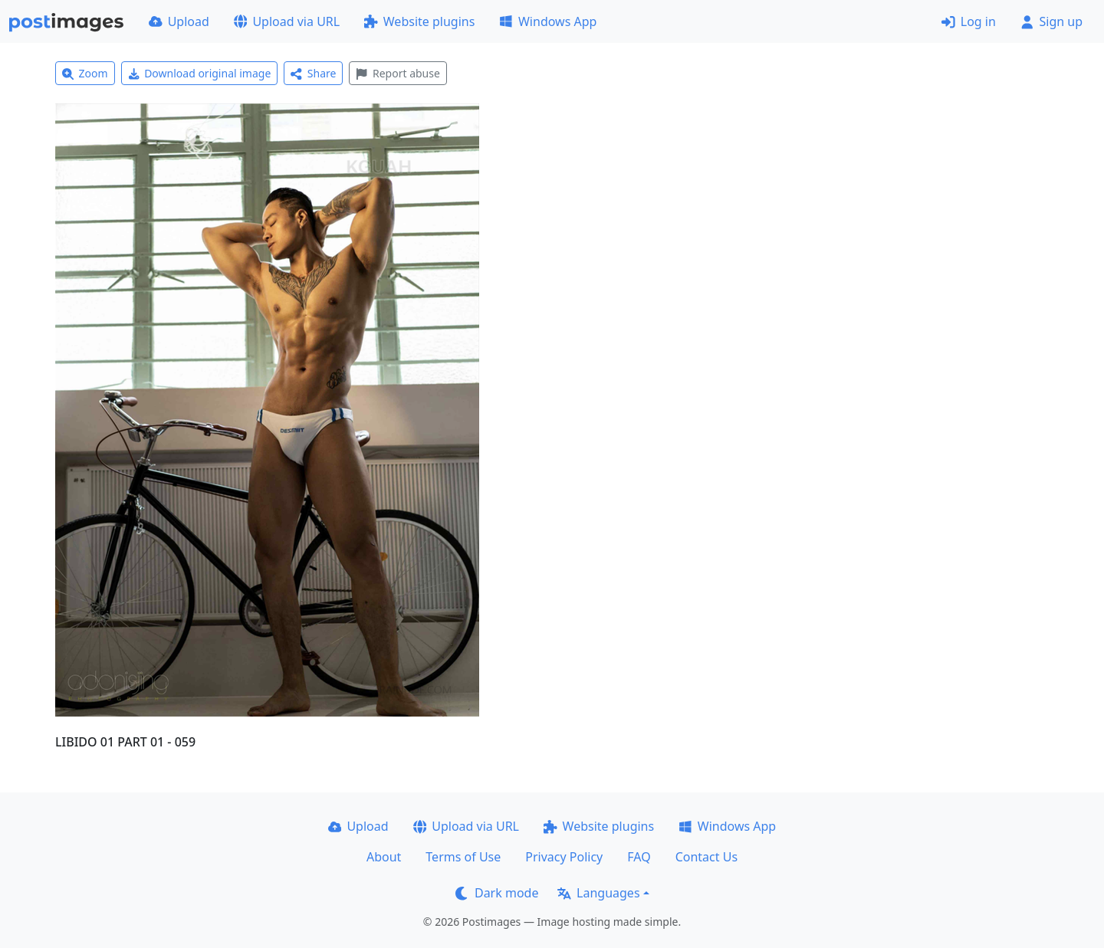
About (383, 856)
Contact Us (706, 856)
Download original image (199, 73)
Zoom (85, 73)
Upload (179, 21)
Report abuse (397, 73)
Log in (968, 21)
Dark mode (496, 892)
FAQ (638, 856)
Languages (598, 892)
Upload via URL (287, 21)
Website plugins (419, 21)
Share (313, 73)
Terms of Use (463, 856)
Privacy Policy (564, 856)
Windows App (547, 21)
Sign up (1051, 21)
